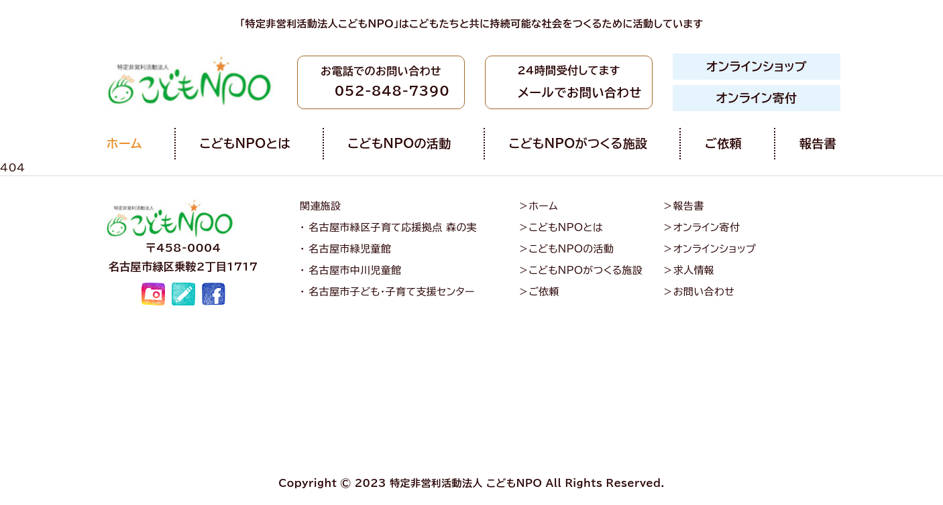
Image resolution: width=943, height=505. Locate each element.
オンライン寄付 (756, 98)
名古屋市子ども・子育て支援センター (392, 292)
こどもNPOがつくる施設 (578, 143)
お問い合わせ (703, 292)
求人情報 (694, 270)
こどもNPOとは (245, 143)
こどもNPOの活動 (399, 143)
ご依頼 (723, 143)
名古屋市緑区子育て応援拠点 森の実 (393, 227)
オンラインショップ (756, 66)
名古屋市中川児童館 (355, 270)
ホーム (124, 143)
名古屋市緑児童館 (350, 249)
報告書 (817, 143)
